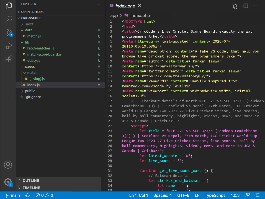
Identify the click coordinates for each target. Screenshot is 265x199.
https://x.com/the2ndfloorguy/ (174, 76)
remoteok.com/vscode (143, 85)
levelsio (182, 85)
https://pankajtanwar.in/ (168, 66)
